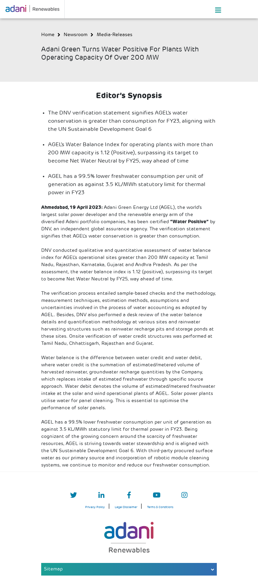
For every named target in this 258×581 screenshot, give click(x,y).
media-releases (114, 34)
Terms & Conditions (160, 507)
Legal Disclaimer (126, 507)
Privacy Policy (95, 507)
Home (47, 34)
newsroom (75, 34)
